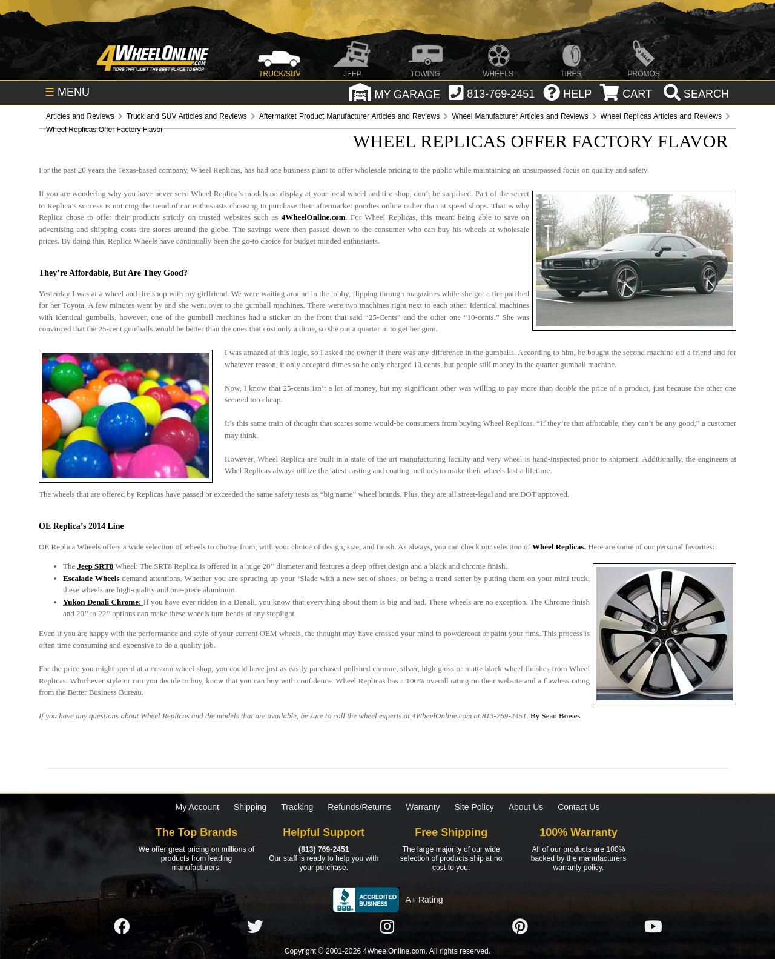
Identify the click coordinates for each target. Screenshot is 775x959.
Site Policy (473, 807)
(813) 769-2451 (323, 849)
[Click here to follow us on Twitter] (255, 927)
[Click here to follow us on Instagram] (387, 927)
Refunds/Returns (359, 807)
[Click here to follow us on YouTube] (653, 927)
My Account (197, 807)
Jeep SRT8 (95, 566)
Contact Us (578, 807)
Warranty (423, 807)
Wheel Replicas (558, 546)
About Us (526, 807)
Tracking (297, 807)
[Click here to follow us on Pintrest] (520, 927)
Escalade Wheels (91, 578)
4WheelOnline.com (314, 217)
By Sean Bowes (555, 715)
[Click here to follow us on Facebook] (122, 927)
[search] (695, 94)
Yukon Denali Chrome (101, 601)
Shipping (250, 807)
